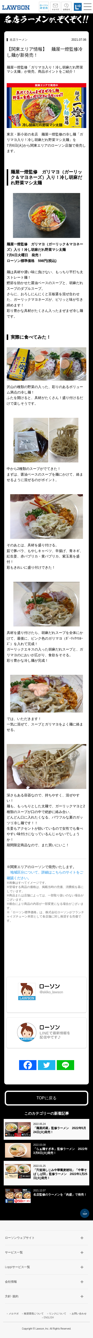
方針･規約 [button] (11, 1296)
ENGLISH (49, 1317)
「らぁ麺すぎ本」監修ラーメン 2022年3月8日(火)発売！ (60, 1151)
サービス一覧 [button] (14, 1252)
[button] (88, 6)
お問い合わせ (79, 1313)
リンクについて (57, 1313)
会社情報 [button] (11, 1281)
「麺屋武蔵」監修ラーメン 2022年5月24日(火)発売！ (59, 1130)
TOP (84, 1213)
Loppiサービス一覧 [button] (17, 1267)
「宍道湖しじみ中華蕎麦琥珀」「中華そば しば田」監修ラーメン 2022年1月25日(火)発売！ (60, 1174)
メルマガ (14, 1313)
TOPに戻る (46, 1098)
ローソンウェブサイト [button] (20, 1238)
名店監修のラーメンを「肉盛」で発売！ (60, 1194)
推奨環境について (34, 1313)
